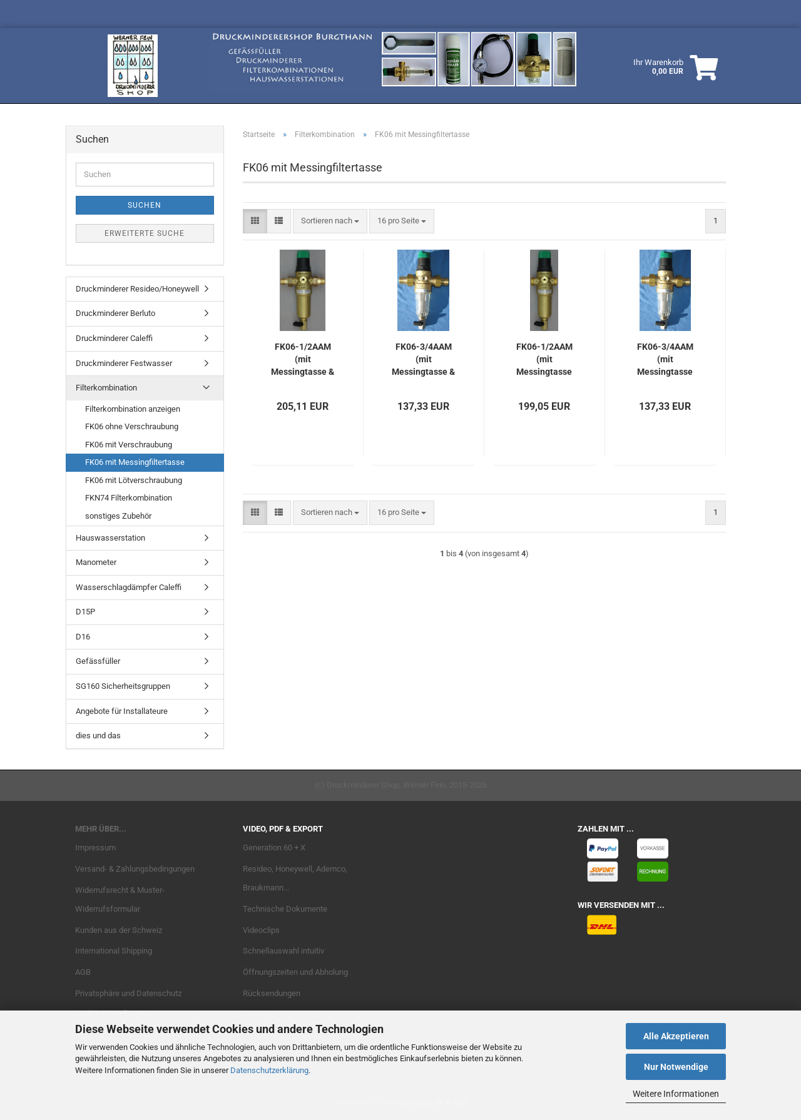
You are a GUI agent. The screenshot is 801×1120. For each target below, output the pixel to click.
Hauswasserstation (110, 537)
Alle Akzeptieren (676, 1036)
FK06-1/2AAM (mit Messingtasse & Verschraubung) (303, 360)
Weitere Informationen (676, 1094)
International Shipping (113, 950)
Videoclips (261, 930)
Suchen (144, 205)
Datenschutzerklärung (269, 1070)
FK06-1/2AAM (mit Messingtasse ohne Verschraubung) (544, 360)
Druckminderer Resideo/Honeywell (137, 288)
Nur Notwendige (676, 1067)
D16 (83, 636)
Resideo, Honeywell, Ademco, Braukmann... (295, 878)
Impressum (95, 847)
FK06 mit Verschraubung (128, 444)
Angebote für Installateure (122, 711)
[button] (255, 221)
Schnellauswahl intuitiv (283, 950)
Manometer (96, 562)
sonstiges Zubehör (118, 516)
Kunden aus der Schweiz (118, 930)
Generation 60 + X (274, 847)
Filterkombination (106, 387)
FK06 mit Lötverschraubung (133, 480)
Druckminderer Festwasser (124, 363)
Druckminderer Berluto (115, 313)
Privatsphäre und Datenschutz (128, 993)
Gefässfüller (98, 661)
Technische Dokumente (285, 909)
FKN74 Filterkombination (128, 497)
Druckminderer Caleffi (114, 338)
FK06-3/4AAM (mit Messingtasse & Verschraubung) (424, 360)
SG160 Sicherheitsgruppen (123, 686)
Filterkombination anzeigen (132, 409)
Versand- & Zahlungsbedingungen (135, 868)
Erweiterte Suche (145, 233)
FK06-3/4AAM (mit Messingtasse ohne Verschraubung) (665, 360)
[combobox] (330, 221)
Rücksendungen (271, 993)
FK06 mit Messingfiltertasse (135, 462)
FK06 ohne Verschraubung (131, 426)
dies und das (98, 735)
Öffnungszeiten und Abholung (295, 972)
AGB (83, 972)
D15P (85, 611)
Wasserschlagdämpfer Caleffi (128, 587)
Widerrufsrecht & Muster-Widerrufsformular (120, 899)
